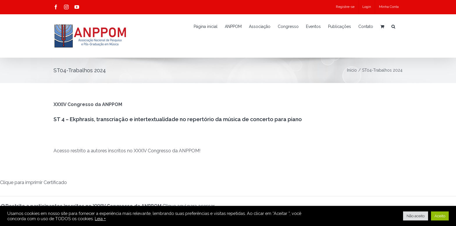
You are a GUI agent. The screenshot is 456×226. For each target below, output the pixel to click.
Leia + (100, 218)
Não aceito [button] (416, 216)
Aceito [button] (439, 216)
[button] (393, 26)
